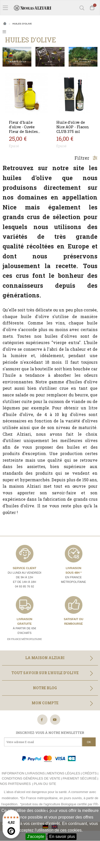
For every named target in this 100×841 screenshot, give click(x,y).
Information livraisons (23, 773)
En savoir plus (62, 836)
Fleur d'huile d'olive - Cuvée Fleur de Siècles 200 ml (23, 129)
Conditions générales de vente (31, 778)
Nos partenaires (15, 784)
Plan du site (45, 784)
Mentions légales (63, 773)
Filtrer (85, 158)
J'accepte (35, 836)
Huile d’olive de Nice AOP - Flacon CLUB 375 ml (72, 127)
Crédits (89, 773)
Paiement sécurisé (80, 778)
